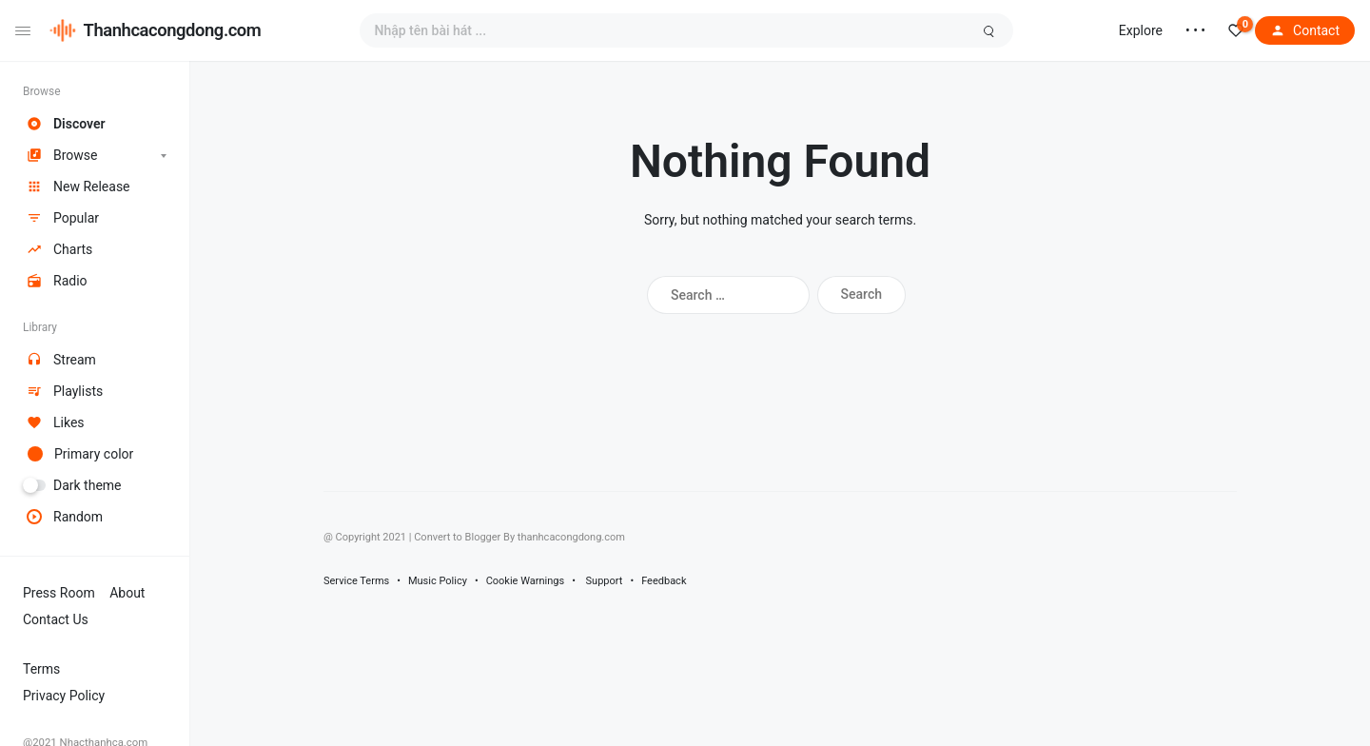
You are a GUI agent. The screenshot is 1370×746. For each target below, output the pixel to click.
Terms (41, 669)
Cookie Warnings (525, 581)
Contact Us (55, 619)
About (127, 592)
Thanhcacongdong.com (173, 30)
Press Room (59, 592)
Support (604, 581)
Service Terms (356, 581)
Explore (1141, 30)
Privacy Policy (64, 695)
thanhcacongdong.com (571, 537)
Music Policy (437, 581)
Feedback (663, 581)
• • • (1195, 30)
